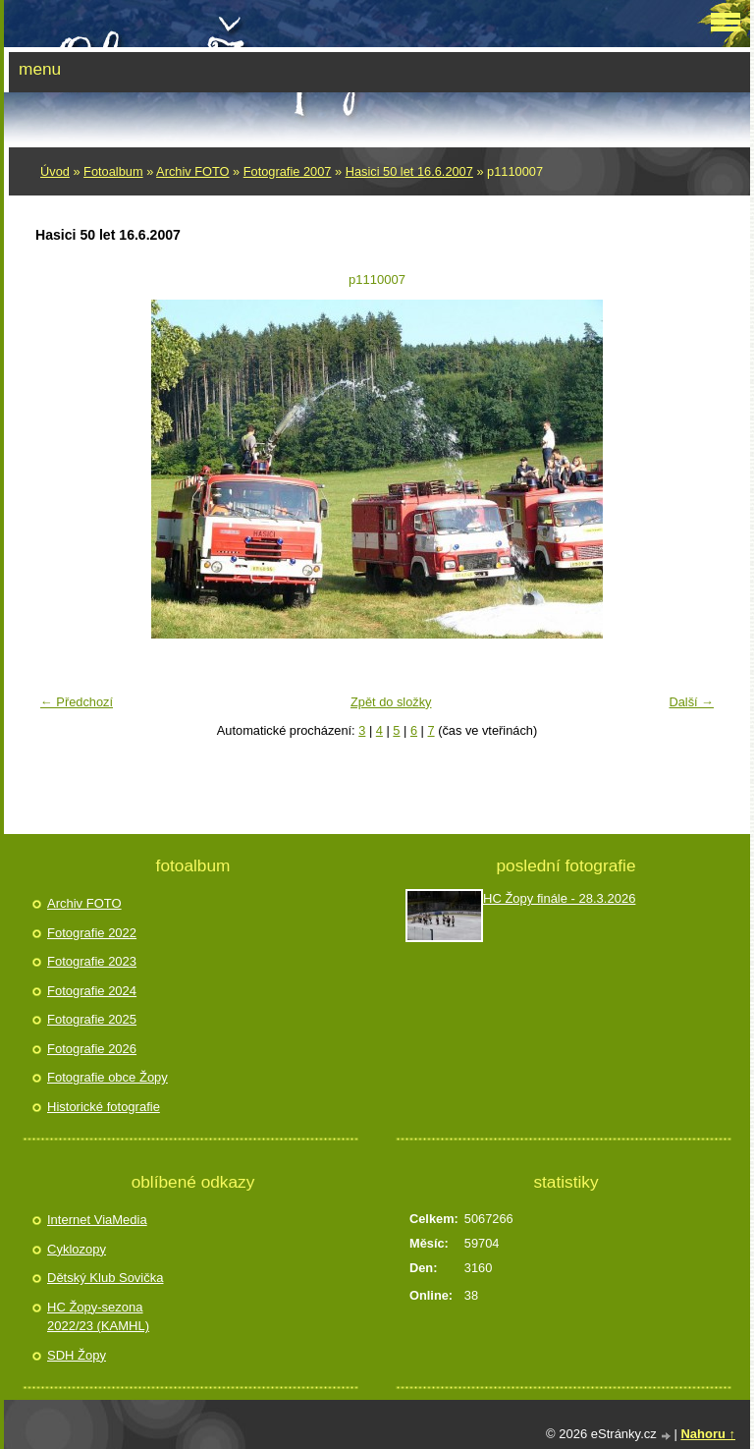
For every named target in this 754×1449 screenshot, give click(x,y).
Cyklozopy (76, 1249)
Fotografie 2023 (91, 961)
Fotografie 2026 (91, 1048)
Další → (691, 702)
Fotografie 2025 (91, 1019)
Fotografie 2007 (287, 171)
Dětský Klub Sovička (105, 1277)
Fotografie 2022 (91, 932)
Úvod (55, 171)
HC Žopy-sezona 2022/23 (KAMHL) (98, 1317)
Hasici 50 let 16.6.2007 (409, 171)
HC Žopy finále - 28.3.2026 (559, 898)
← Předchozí (76, 702)
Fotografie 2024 (91, 990)
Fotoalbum (112, 171)
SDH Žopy (76, 1355)
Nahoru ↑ (707, 1433)
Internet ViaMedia (97, 1219)
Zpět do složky (391, 702)
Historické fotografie (103, 1106)
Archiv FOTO (192, 171)
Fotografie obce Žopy (107, 1077)
